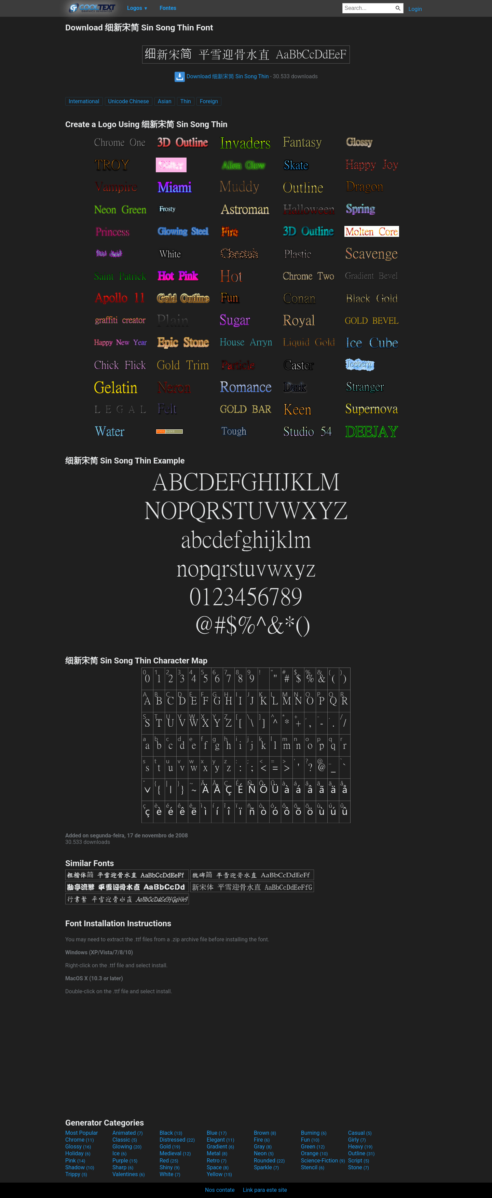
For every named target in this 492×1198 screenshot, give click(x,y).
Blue (217, 1133)
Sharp (123, 1167)
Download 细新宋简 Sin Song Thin (221, 76)
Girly (357, 1139)
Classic (124, 1139)
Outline (361, 1153)
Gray (263, 1146)
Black (171, 1133)
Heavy (360, 1146)
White (170, 1174)
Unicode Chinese (128, 101)
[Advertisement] (32, 124)
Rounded (269, 1160)
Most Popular (81, 1133)
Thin (185, 101)
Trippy (76, 1174)
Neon (264, 1153)
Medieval (175, 1153)
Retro (217, 1160)
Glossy (78, 1146)
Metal (217, 1153)
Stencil (312, 1167)
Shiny (170, 1167)
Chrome (79, 1139)
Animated (127, 1133)
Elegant (220, 1139)
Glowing (126, 1146)
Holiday (78, 1153)
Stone (358, 1167)
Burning (314, 1133)
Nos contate (220, 1190)
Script (358, 1160)
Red (169, 1160)
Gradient (220, 1146)
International (84, 101)
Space (218, 1167)
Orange (314, 1153)
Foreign (209, 101)
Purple (124, 1160)
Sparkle (266, 1167)
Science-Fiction (323, 1160)
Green (313, 1146)
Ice (119, 1153)
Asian (165, 101)
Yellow (219, 1174)
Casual (360, 1133)
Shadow (79, 1167)
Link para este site (265, 1190)
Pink (75, 1160)
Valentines (128, 1174)
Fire (262, 1139)
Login (415, 9)
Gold (170, 1146)
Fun (310, 1139)
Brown (265, 1133)
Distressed (177, 1139)
